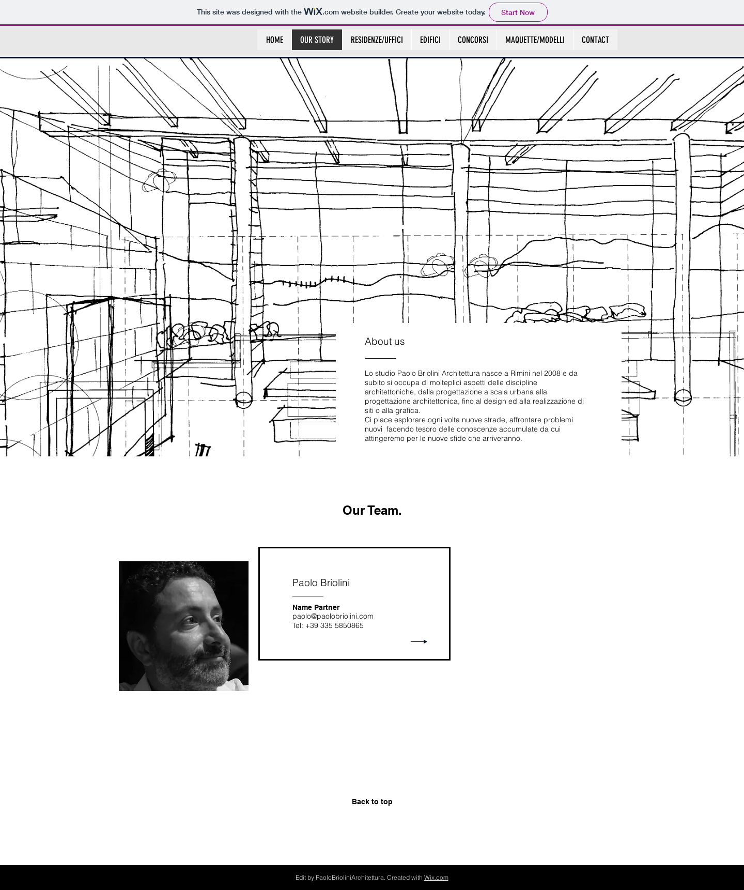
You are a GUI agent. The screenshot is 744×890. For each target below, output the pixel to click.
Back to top (372, 801)
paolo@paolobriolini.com (333, 616)
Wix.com (436, 877)
